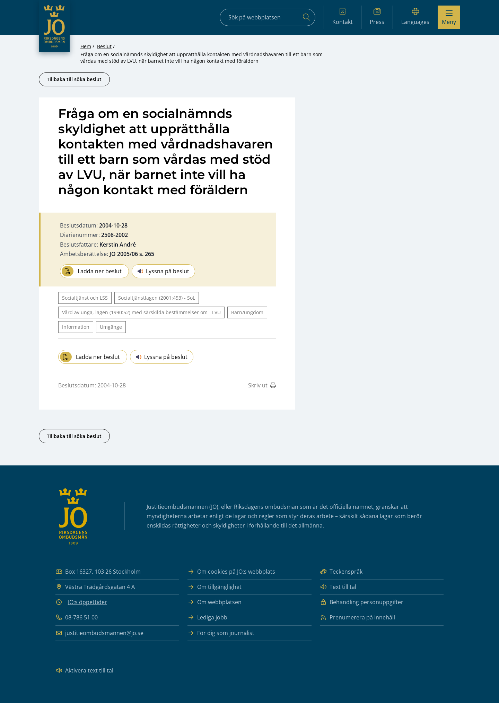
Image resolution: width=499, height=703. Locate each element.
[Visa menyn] (449, 17)
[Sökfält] (267, 17)
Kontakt (342, 17)
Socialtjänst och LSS (85, 297)
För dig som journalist (220, 633)
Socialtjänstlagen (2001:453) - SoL (156, 297)
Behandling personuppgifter (361, 602)
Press (377, 17)
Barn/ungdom (247, 312)
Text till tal (338, 587)
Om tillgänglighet (214, 587)
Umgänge (111, 327)
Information (75, 327)
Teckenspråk (341, 571)
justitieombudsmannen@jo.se (99, 633)
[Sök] (306, 17)
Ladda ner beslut (92, 271)
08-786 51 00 (76, 617)
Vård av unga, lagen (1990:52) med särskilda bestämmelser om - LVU (141, 312)
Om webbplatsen (214, 602)
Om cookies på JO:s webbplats (231, 571)
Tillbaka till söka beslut (74, 79)
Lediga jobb (207, 617)
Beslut (104, 46)
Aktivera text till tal (84, 670)
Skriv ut (262, 385)
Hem (85, 46)
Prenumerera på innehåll (357, 617)
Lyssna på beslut (163, 271)
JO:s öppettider (87, 602)
